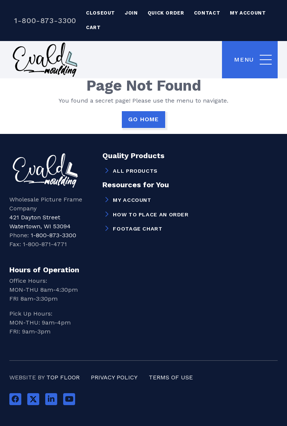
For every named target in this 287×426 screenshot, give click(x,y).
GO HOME (143, 119)
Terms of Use (171, 377)
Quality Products (133, 156)
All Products (135, 171)
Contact (207, 13)
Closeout (100, 13)
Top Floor (63, 377)
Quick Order (166, 13)
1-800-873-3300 (45, 20)
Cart (93, 27)
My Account (248, 13)
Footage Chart (137, 229)
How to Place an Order (150, 214)
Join (131, 13)
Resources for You (135, 185)
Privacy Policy (114, 377)
